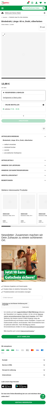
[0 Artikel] (23, 116)
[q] (32, 8)
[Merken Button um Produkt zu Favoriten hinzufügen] (44, 128)
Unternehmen (6, 375)
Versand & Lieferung (9, 370)
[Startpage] (5, 2)
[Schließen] (44, 13)
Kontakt (4, 360)
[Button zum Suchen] (44, 8)
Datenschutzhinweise (27, 331)
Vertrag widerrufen (23, 402)
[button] (2, 8)
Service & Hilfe (7, 365)
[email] (21, 297)
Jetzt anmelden (23, 336)
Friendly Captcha (25, 307)
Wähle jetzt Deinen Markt (13, 13)
